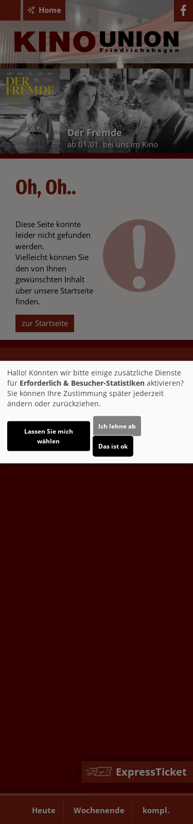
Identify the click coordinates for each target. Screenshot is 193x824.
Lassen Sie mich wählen (48, 435)
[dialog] (96, 412)
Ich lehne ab (117, 425)
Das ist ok (113, 445)
